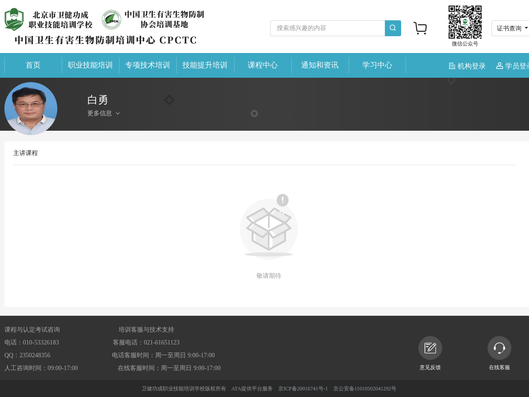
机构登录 (468, 66)
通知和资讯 (320, 65)
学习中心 (377, 65)
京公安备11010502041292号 (365, 389)
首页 (33, 65)
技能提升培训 (205, 65)
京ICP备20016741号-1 (303, 389)
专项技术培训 (147, 65)
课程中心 (263, 65)
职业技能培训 (90, 65)
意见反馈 (430, 353)
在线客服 (499, 353)
